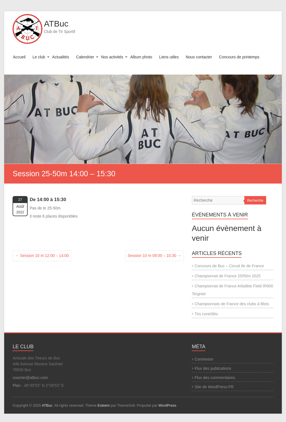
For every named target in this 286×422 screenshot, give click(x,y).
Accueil (19, 57)
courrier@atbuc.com (30, 377)
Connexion (204, 359)
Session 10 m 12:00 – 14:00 (42, 255)
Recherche (255, 200)
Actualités (60, 57)
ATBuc (56, 23)
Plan (16, 385)
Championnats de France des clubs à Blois (232, 304)
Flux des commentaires (215, 377)
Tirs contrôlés (206, 314)
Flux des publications (213, 368)
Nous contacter (199, 57)
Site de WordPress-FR (214, 387)
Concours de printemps (239, 57)
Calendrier (85, 57)
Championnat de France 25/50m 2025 (228, 276)
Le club (38, 57)
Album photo (141, 57)
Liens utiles (169, 57)
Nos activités (112, 57)
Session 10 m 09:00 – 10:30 (154, 255)
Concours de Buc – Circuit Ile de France (229, 266)
